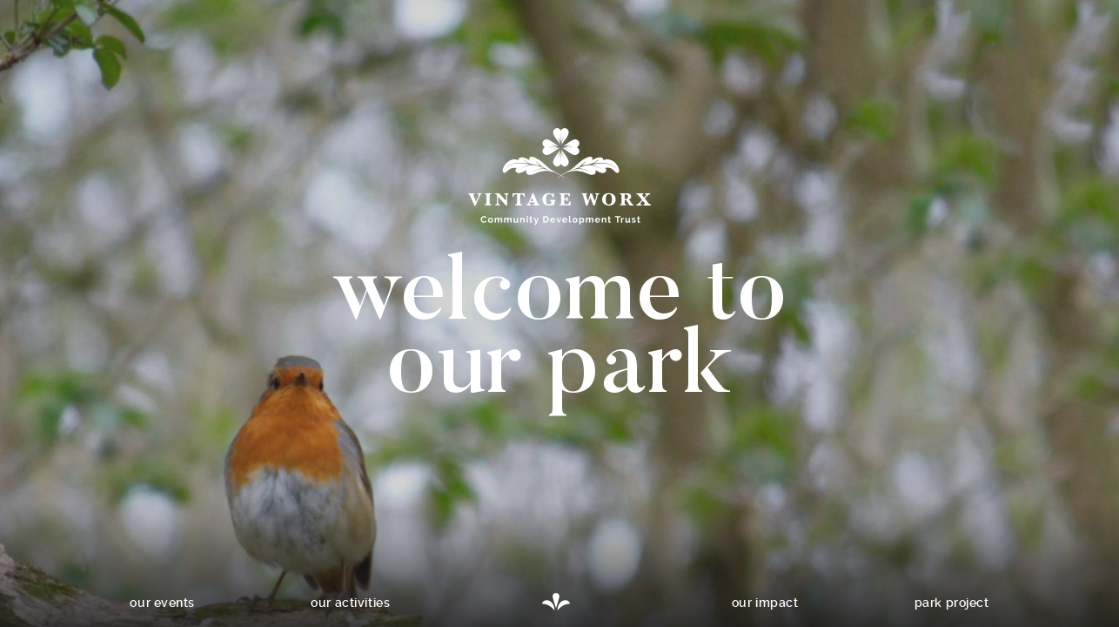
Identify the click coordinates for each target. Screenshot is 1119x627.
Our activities (350, 603)
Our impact (765, 603)
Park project (952, 603)
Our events (162, 603)
